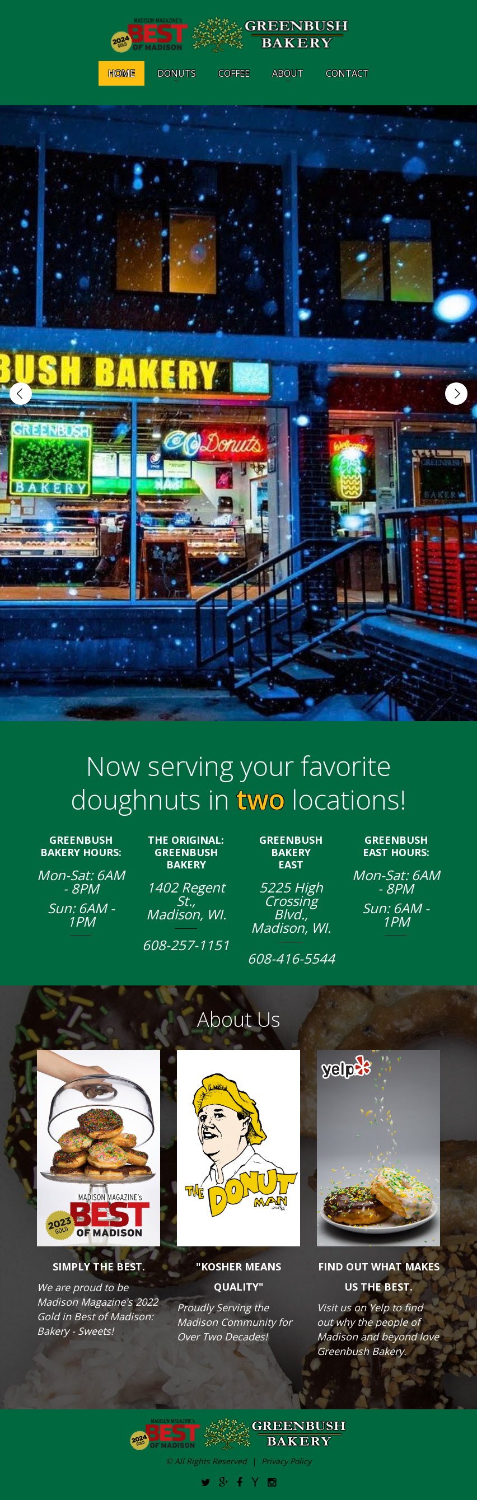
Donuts (176, 73)
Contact (347, 73)
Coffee (234, 73)
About (287, 73)
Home (121, 73)
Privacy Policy (286, 1461)
